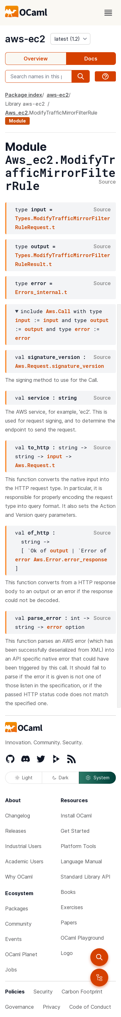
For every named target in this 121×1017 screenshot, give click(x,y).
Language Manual (81, 861)
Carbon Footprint (82, 991)
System (97, 778)
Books (68, 892)
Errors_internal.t (41, 292)
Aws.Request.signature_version (59, 365)
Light (24, 777)
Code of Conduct (90, 1007)
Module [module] (17, 120)
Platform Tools (78, 846)
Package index (23, 95)
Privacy (51, 1007)
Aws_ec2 (16, 112)
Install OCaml (76, 815)
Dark (60, 777)
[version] (70, 39)
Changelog (17, 815)
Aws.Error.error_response (70, 559)
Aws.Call (58, 311)
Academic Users (24, 861)
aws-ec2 (25, 39)
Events (13, 939)
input (22, 320)
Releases (15, 831)
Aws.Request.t (35, 465)
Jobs (11, 969)
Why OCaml (19, 876)
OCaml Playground (82, 938)
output (99, 320)
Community (18, 924)
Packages (16, 908)
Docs (90, 58)
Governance (19, 1007)
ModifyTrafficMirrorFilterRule (63, 112)
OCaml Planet (21, 954)
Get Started (75, 831)
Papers (69, 922)
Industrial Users (23, 846)
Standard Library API (85, 876)
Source (107, 182)
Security (43, 991)
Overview (36, 58)
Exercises (72, 907)
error (82, 329)
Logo (67, 953)
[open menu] (108, 13)
